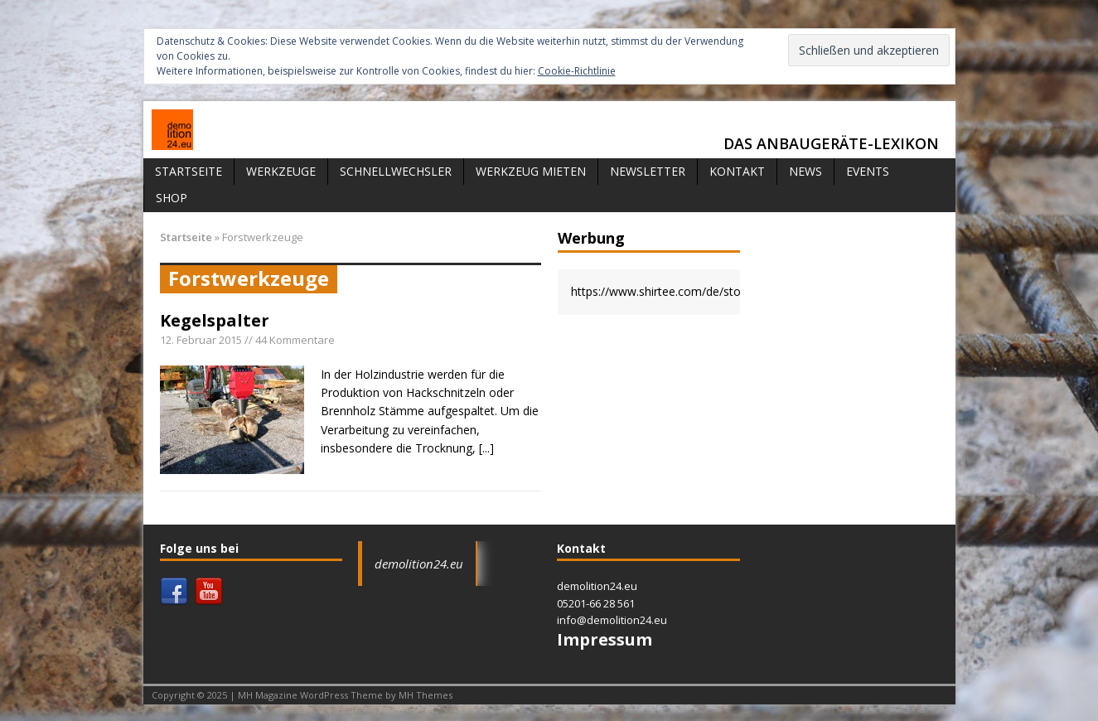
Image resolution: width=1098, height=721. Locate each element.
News (805, 171)
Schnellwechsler (396, 171)
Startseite (188, 171)
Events (867, 171)
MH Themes (425, 695)
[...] (486, 448)
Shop (171, 198)
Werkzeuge (281, 171)
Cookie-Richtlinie (577, 71)
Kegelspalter (214, 320)
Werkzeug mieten (531, 171)
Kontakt (737, 171)
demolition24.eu (419, 563)
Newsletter (647, 171)
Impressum (604, 639)
